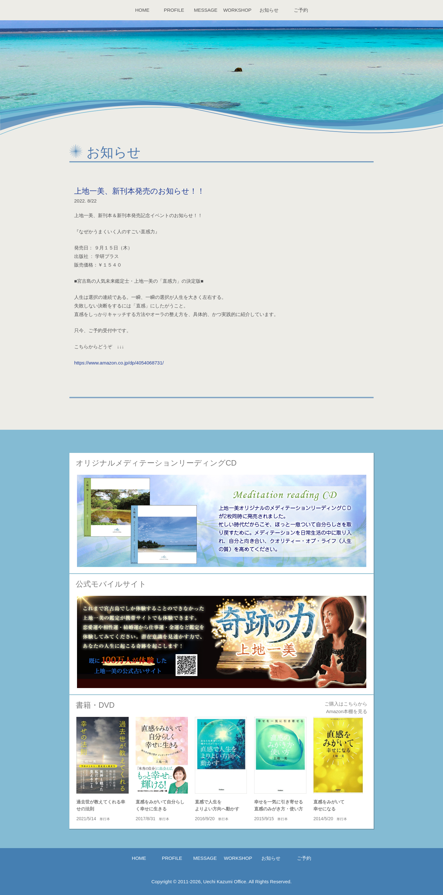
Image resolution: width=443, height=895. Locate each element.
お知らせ (269, 10)
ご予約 (301, 10)
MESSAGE (205, 10)
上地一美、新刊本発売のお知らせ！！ (139, 191)
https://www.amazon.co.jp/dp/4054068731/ (119, 362)
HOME (142, 10)
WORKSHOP (237, 10)
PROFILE (174, 10)
